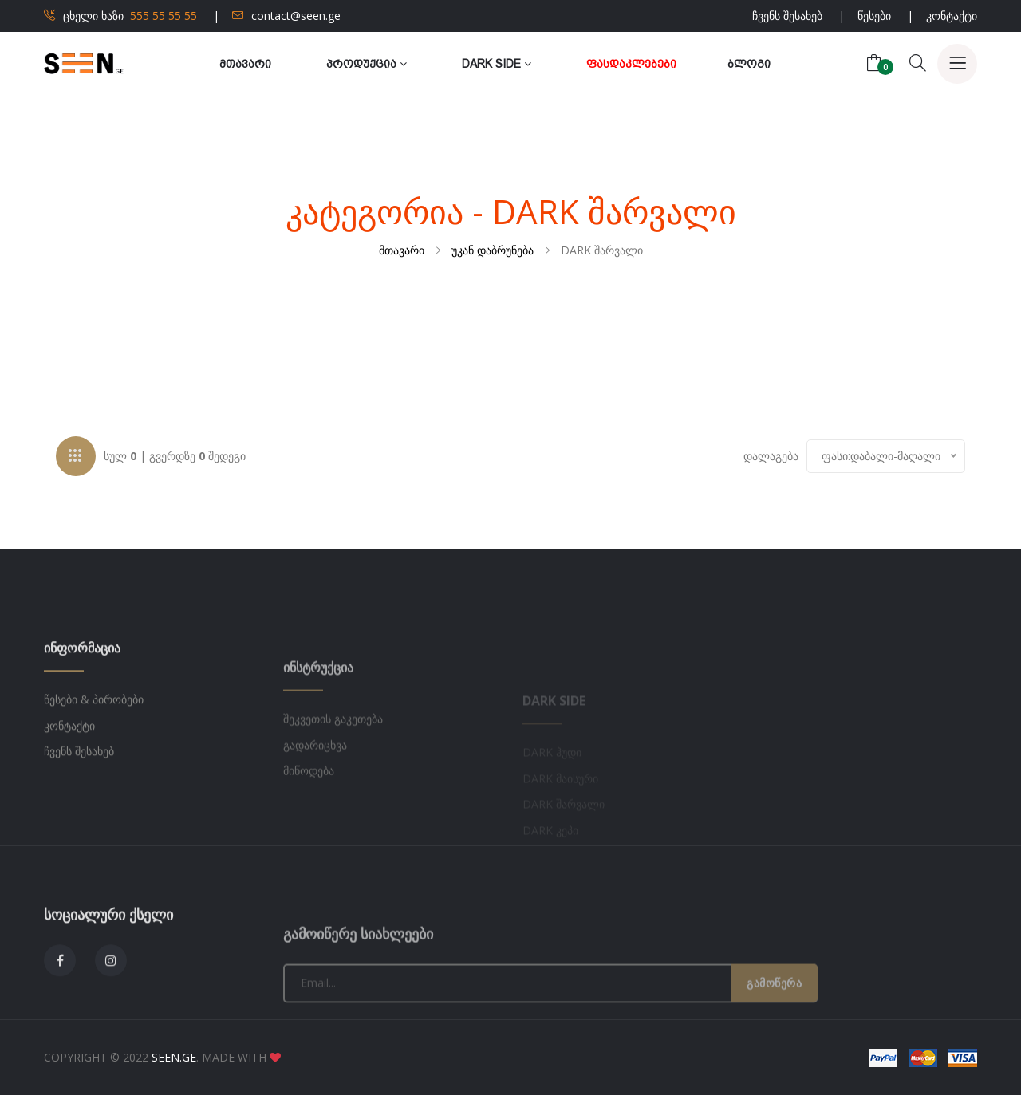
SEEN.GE (174, 1057)
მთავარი (245, 63)
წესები (874, 15)
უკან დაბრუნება (492, 250)
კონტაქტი (951, 15)
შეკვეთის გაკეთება (333, 762)
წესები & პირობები (94, 731)
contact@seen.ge (286, 15)
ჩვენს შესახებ (787, 15)
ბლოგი (749, 63)
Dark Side (496, 63)
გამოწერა (774, 1026)
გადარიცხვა (315, 789)
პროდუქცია (366, 63)
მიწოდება (308, 814)
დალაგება (770, 458)
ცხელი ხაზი (120, 15)
